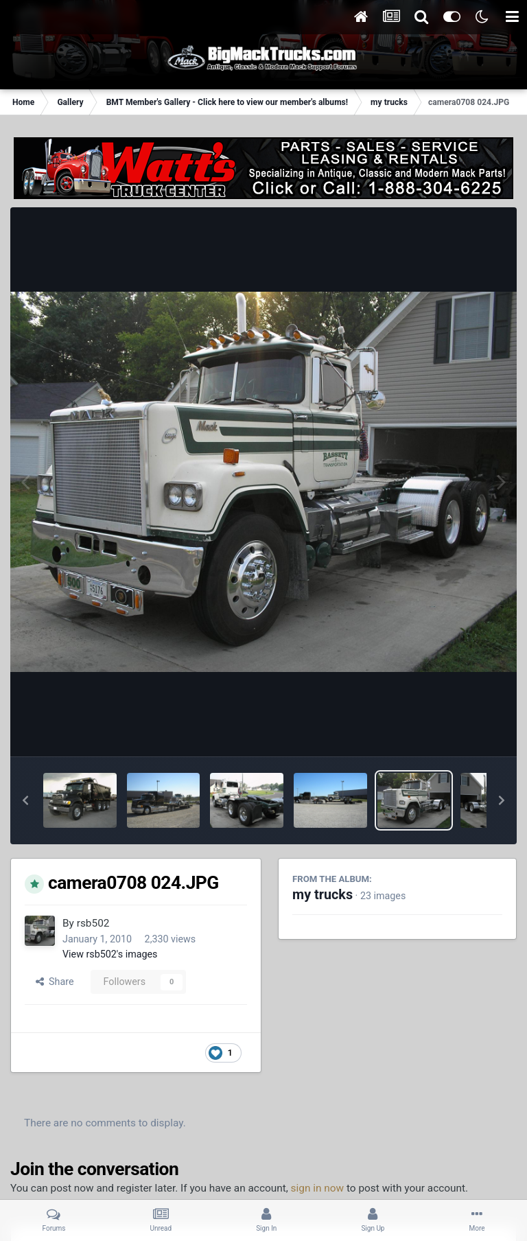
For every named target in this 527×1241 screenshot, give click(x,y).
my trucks (322, 895)
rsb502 (93, 923)
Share (55, 981)
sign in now (317, 1188)
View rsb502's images (109, 954)
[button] (25, 800)
